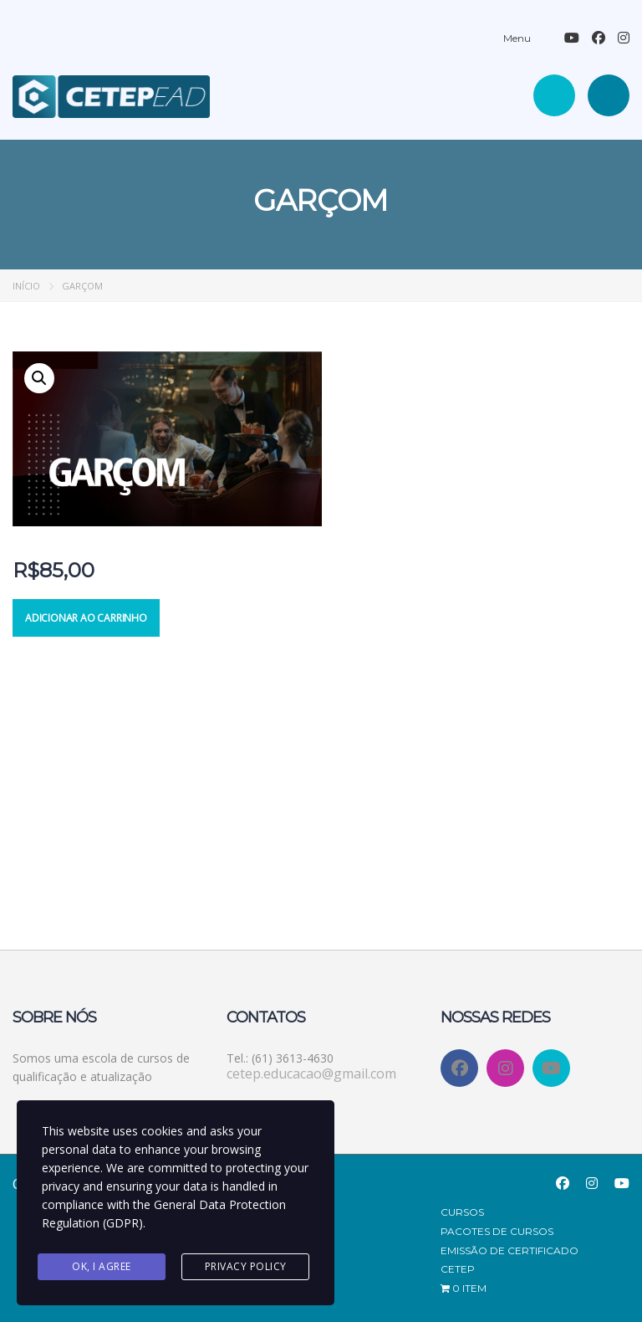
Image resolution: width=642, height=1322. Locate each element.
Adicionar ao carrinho (86, 618)
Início (26, 285)
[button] (39, 378)
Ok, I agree (101, 1266)
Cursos (462, 1212)
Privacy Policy (246, 1266)
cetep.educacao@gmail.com (311, 1073)
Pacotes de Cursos (497, 1231)
